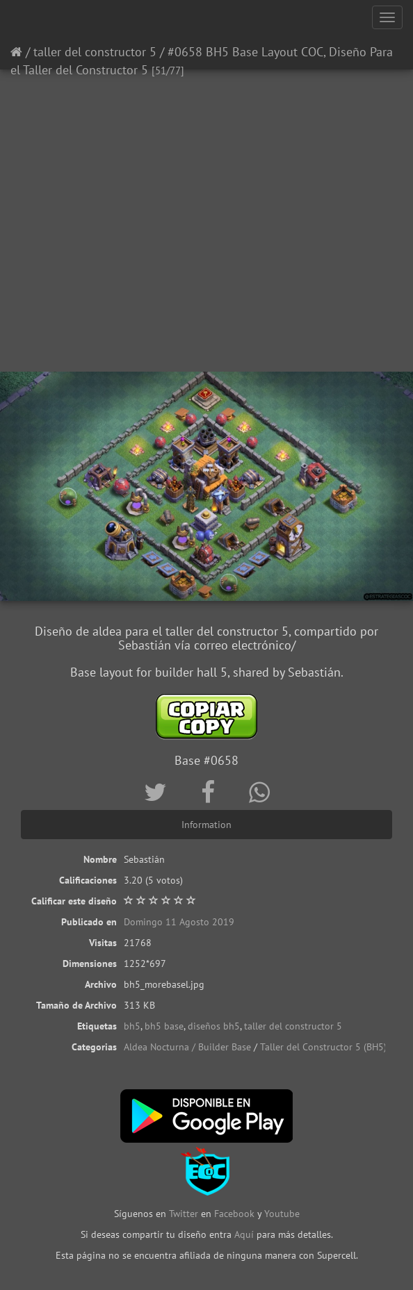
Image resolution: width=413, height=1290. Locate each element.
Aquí (244, 1234)
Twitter (185, 1213)
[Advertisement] (206, 260)
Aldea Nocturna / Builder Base (187, 1047)
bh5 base (164, 1026)
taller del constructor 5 (94, 52)
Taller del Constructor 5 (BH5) (323, 1047)
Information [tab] (206, 824)
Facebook (234, 1213)
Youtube (282, 1213)
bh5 (132, 1026)
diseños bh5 (214, 1026)
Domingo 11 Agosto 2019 (179, 922)
